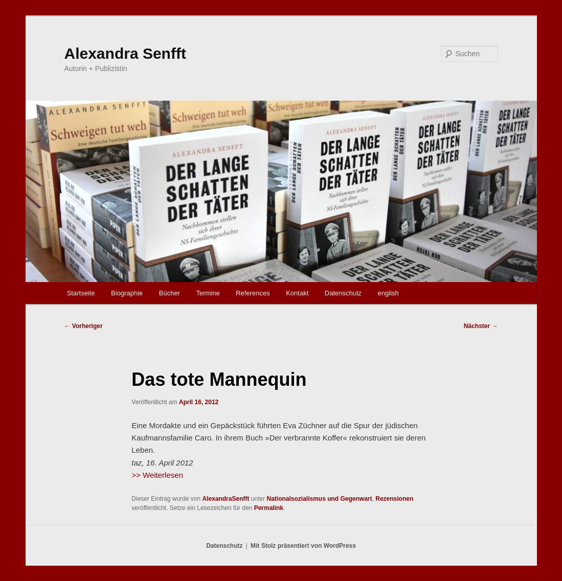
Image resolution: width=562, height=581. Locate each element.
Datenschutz (343, 293)
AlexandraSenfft (225, 498)
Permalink (268, 508)
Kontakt (297, 293)
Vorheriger (83, 326)
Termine (207, 293)
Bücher (169, 293)
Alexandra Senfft (125, 53)
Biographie (127, 293)
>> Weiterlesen (157, 475)
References (252, 293)
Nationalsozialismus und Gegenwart (319, 498)
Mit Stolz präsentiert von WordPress (303, 545)
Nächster (481, 326)
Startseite (81, 293)
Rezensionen (394, 498)
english (388, 293)
